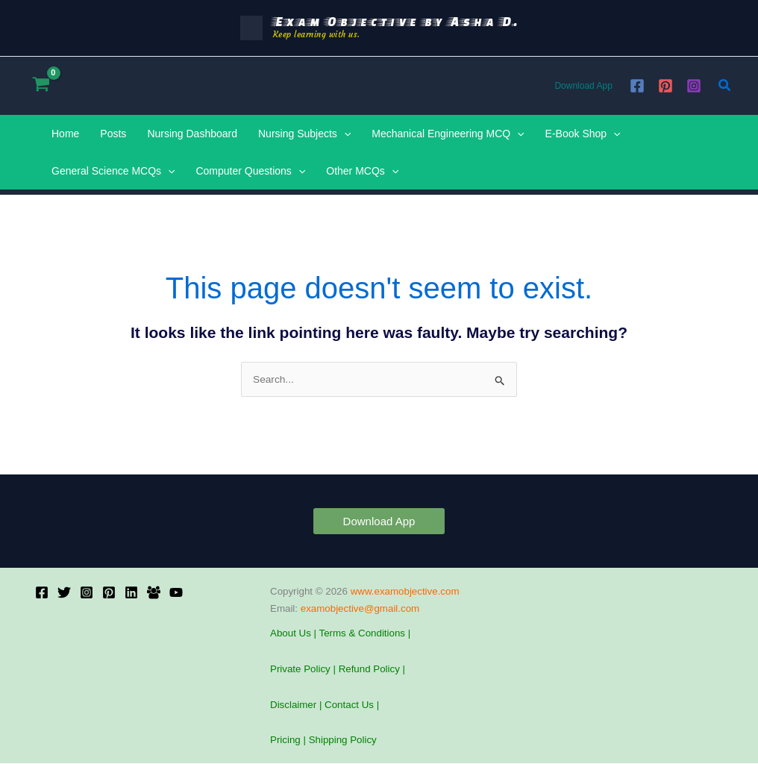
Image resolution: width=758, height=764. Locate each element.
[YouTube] (176, 592)
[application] (344, 133)
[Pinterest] (665, 86)
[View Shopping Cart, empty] (40, 85)
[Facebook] (637, 86)
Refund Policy (369, 669)
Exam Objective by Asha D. (396, 21)
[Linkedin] (131, 592)
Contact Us (351, 704)
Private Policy (300, 669)
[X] (64, 592)
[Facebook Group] (153, 592)
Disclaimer (293, 704)
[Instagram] (694, 86)
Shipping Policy (343, 740)
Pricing (285, 740)
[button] (725, 86)
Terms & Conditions (362, 633)
